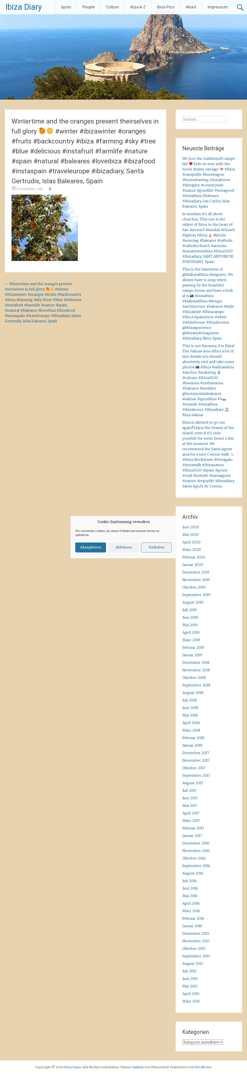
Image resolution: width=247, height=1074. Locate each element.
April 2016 (191, 903)
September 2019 (196, 595)
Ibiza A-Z (138, 7)
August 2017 (192, 783)
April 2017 (190, 813)
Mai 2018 (190, 715)
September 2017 (196, 775)
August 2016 (192, 873)
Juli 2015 (189, 971)
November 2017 (196, 760)
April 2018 (191, 723)
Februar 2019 (193, 647)
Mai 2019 (190, 625)
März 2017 (191, 820)
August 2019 (192, 602)
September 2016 (196, 865)
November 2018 (196, 670)
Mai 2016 (190, 896)
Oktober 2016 (194, 858)
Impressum (217, 7)
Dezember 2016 (195, 843)
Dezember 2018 (195, 662)
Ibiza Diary (24, 7)
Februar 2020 (193, 557)
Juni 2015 (190, 978)
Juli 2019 (189, 610)
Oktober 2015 (193, 948)
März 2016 (191, 911)
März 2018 (191, 730)
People (89, 7)
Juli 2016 (189, 881)
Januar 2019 (192, 655)
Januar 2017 (192, 835)
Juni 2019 (190, 617)
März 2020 (191, 549)
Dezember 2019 (195, 572)
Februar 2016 (193, 918)
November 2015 (196, 941)
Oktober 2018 (194, 677)
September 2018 (196, 685)
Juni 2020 (190, 527)
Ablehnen (124, 547)
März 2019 (191, 640)
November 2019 (196, 580)
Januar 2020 (192, 564)
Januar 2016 (192, 926)
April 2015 (190, 993)
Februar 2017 (193, 828)
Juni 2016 (190, 888)
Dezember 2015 (195, 933)
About (191, 7)
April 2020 (191, 542)
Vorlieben (156, 547)
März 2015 (191, 1001)
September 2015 (196, 956)
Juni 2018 (190, 707)
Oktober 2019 (194, 587)
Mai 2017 (189, 805)
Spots (66, 7)
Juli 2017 (189, 790)
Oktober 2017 (193, 768)
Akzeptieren (90, 547)
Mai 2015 (189, 986)
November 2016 (196, 850)
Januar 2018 (192, 745)
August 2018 (192, 692)
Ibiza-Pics (165, 7)
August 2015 (192, 963)
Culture (112, 7)
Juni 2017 (190, 798)
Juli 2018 (189, 700)
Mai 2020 (190, 534)
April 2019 (191, 632)
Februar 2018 (193, 738)
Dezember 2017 (195, 753)
